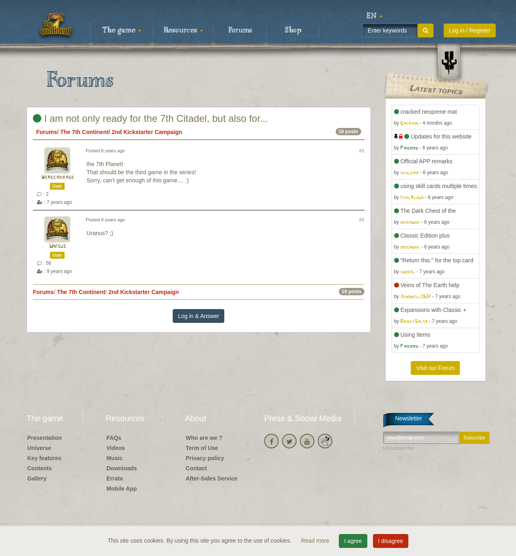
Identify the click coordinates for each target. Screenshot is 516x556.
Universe (39, 448)
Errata (114, 478)
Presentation (44, 438)
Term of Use (202, 448)
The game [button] (121, 30)
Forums (240, 30)
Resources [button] (183, 30)
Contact (196, 468)
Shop (293, 30)
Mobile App (121, 488)
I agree (353, 541)
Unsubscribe (399, 448)
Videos (115, 448)
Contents (39, 468)
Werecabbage (57, 177)
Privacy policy (205, 458)
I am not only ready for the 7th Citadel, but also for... (150, 118)
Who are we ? (204, 438)
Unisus (57, 246)
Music (114, 458)
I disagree (390, 541)
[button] (374, 16)
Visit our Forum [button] (435, 368)
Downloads (121, 468)
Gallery (36, 478)
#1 (361, 150)
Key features (44, 458)
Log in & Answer (198, 316)
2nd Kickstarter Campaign (147, 132)
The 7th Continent (84, 132)
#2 (361, 219)
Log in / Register (469, 30)
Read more (316, 540)
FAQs (113, 438)
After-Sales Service (212, 478)
